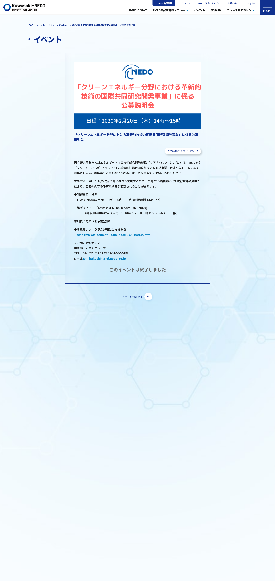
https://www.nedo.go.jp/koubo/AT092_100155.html (114, 234)
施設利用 (216, 10)
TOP (30, 25)
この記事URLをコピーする (183, 151)
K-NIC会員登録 (165, 3)
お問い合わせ (234, 3)
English (251, 3)
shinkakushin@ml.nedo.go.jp (104, 258)
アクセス (186, 3)
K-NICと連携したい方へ (209, 3)
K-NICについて (138, 10)
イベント (199, 10)
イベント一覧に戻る (137, 296)
